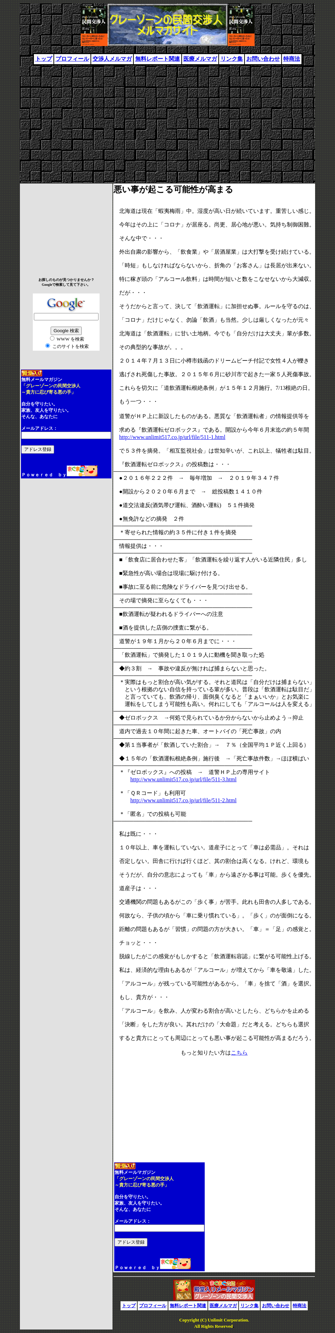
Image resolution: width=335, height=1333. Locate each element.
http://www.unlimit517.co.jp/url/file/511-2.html (183, 800)
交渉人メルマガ (112, 59)
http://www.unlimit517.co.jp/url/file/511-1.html (172, 437)
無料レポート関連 (157, 59)
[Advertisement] (167, 121)
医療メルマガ (200, 59)
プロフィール (72, 59)
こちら (239, 1053)
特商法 (291, 59)
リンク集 (231, 59)
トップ (43, 59)
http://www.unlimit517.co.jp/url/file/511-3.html (183, 779)
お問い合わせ (263, 59)
